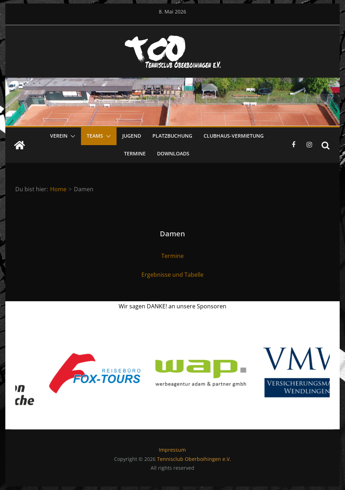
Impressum (172, 449)
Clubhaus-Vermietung (234, 135)
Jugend (131, 135)
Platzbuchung (172, 135)
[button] (71, 136)
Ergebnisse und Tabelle (172, 275)
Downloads (173, 153)
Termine (135, 153)
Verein (59, 135)
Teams (95, 135)
